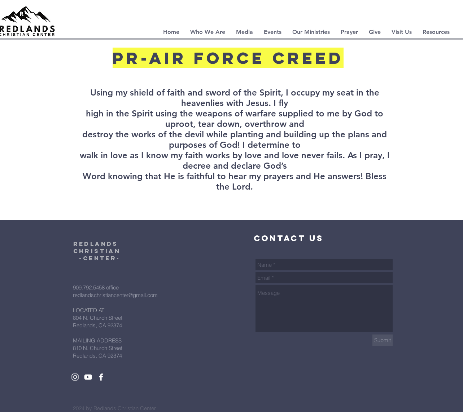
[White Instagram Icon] (75, 377)
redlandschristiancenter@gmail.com (115, 295)
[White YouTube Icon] (88, 377)
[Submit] (382, 340)
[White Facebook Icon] (101, 377)
